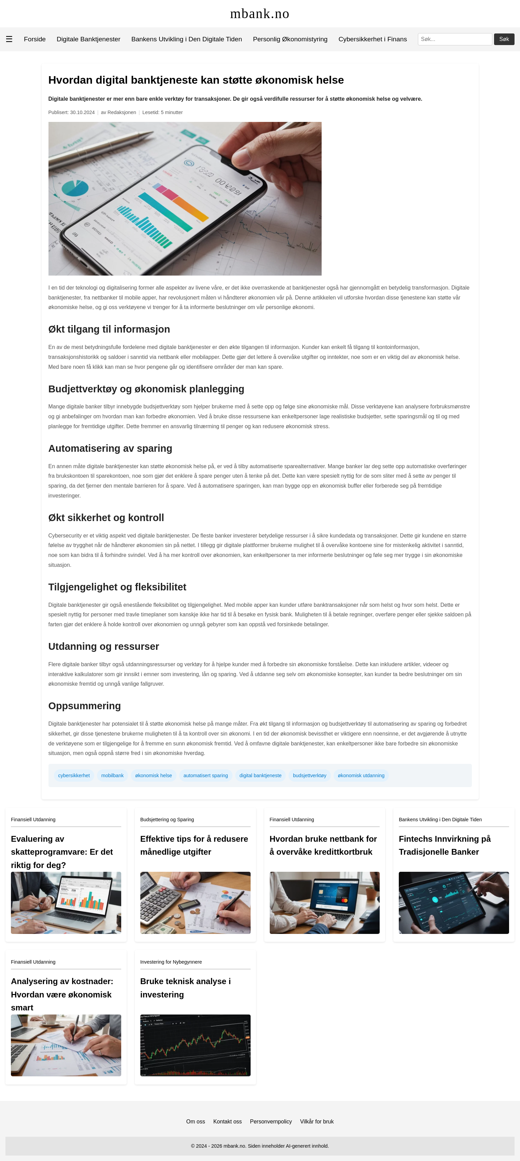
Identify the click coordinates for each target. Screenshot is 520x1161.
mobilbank (112, 775)
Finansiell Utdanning (33, 819)
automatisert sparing (205, 775)
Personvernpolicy (271, 1121)
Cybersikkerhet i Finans (373, 39)
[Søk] (455, 39)
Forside (35, 39)
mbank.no (260, 13)
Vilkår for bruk (317, 1121)
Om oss (195, 1121)
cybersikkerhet (74, 775)
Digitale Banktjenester (89, 39)
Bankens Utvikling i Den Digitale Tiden (186, 39)
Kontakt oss (227, 1121)
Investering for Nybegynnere (171, 962)
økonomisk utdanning (361, 775)
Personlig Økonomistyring (290, 39)
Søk (504, 39)
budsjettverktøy (309, 775)
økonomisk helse (153, 775)
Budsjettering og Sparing (167, 819)
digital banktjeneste (260, 775)
